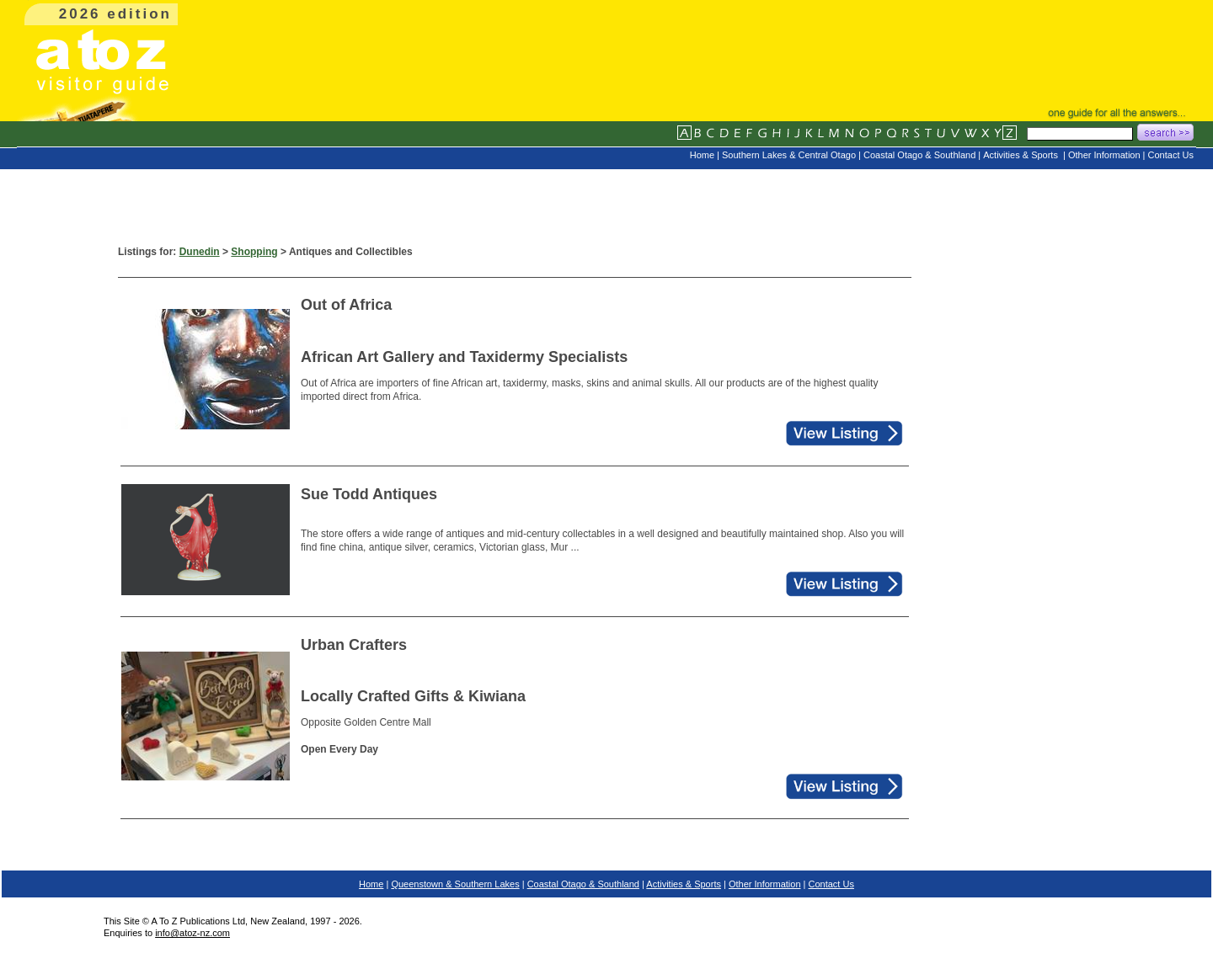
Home (371, 884)
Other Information (765, 884)
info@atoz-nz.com (192, 933)
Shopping (254, 252)
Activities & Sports (683, 884)
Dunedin (199, 252)
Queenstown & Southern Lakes (455, 884)
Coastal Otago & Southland (583, 884)
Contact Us (831, 884)
